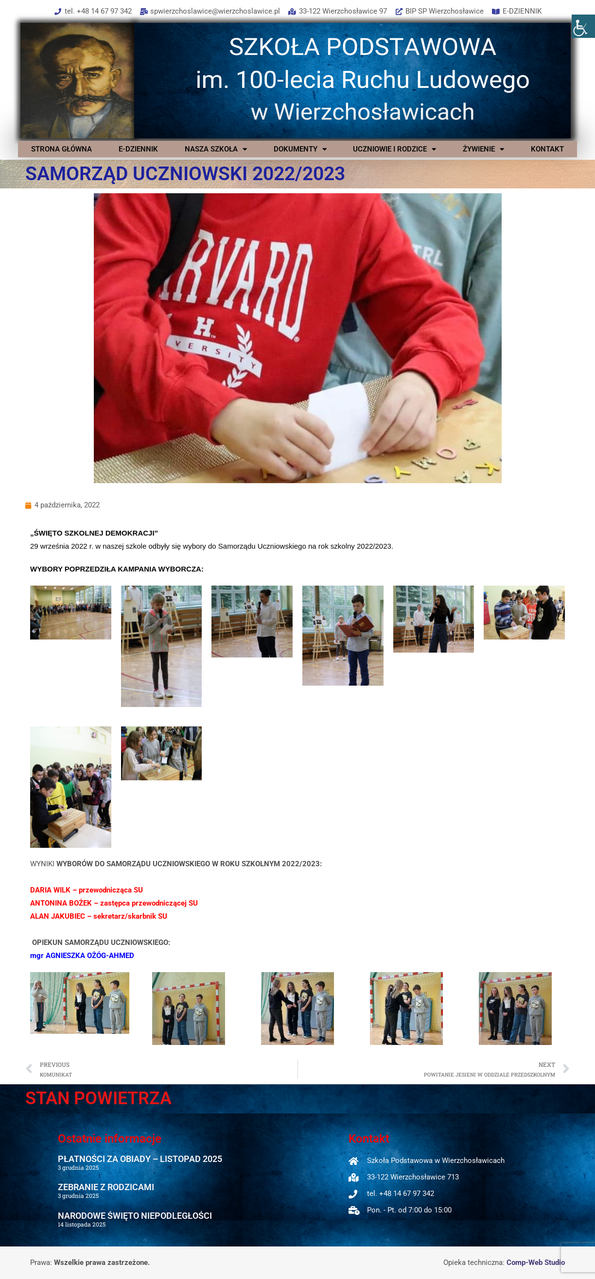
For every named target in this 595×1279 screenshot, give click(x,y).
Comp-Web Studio (536, 1262)
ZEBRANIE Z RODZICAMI (106, 1187)
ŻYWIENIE (483, 149)
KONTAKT (547, 149)
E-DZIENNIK (138, 149)
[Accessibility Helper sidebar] (583, 26)
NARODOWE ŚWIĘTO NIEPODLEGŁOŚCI (135, 1216)
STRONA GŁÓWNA (61, 149)
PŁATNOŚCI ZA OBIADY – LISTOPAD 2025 (140, 1159)
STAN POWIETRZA (98, 1098)
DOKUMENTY (300, 149)
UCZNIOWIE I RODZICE (394, 149)
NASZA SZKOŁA (216, 149)
